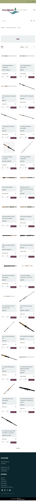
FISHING (2, 27)
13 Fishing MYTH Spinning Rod (8, 127)
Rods (19, 27)
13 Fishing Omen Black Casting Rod (7, 157)
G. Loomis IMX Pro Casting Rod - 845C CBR (8, 306)
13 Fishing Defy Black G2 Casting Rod (7, 66)
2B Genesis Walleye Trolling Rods (8, 246)
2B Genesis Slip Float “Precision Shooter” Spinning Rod (26, 189)
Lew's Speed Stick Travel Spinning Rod (7, 399)
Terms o (2, 481)
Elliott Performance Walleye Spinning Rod (8, 276)
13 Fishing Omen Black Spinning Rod (25, 157)
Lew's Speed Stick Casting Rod (26, 336)
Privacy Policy (4, 483)
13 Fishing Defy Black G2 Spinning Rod (25, 66)
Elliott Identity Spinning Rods (26, 245)
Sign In (28, 1)
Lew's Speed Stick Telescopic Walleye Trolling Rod (26, 367)
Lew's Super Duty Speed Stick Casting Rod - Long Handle (8, 431)
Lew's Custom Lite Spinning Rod (8, 337)
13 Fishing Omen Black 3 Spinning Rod (25, 127)
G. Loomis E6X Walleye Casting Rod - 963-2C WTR (26, 276)
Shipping (2, 487)
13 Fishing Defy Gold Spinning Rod (8, 96)
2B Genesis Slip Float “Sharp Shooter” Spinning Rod (8, 217)
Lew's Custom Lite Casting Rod (26, 306)
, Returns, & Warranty (8, 487)
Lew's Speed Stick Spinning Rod (8, 367)
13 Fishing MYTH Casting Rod (26, 96)
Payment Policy (4, 485)
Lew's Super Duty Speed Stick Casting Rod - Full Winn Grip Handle (26, 400)
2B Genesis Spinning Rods (26, 216)
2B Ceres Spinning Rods (7, 187)
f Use (5, 481)
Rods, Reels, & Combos (11, 27)
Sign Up (33, 1)
